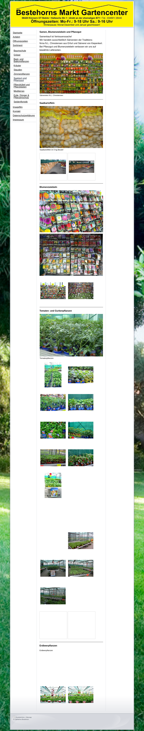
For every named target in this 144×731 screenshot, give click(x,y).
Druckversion (19, 717)
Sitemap (29, 717)
